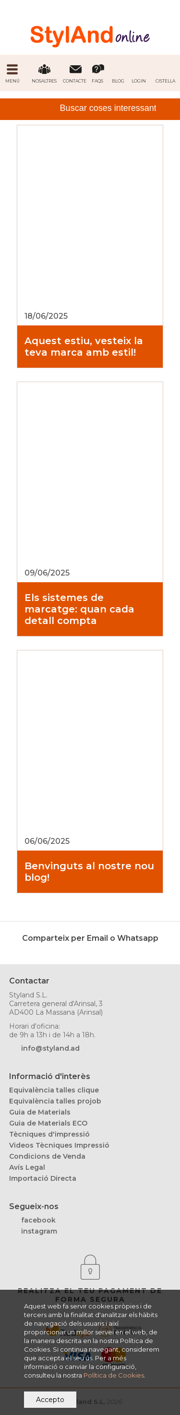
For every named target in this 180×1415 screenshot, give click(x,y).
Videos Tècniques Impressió (59, 1145)
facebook (38, 1220)
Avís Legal (27, 1167)
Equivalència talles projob (55, 1101)
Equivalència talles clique (54, 1090)
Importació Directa (42, 1178)
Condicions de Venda (47, 1156)
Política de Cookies (114, 1375)
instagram (39, 1231)
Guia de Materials (40, 1112)
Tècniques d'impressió (49, 1134)
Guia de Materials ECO (48, 1123)
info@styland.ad (50, 1048)
